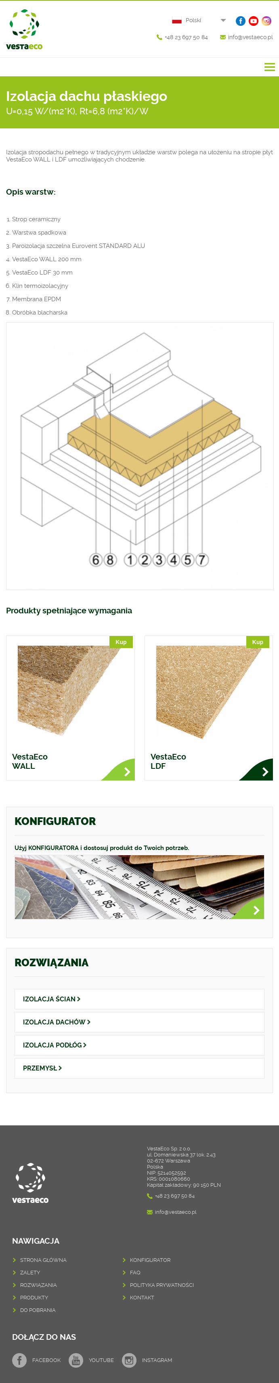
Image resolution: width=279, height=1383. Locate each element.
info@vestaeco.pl (250, 37)
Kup (120, 642)
